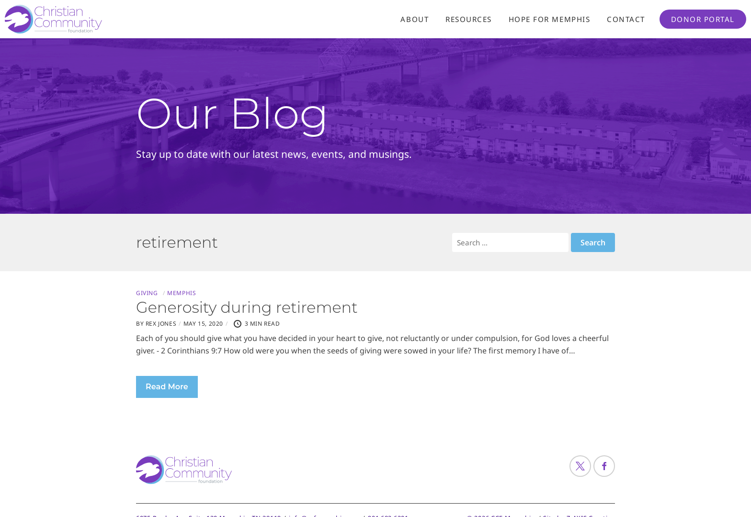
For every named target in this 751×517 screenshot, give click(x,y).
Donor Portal (703, 19)
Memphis (181, 293)
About (414, 19)
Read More (167, 386)
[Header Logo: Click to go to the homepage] (81, 19)
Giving (147, 293)
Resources (468, 19)
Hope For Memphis (549, 19)
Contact (626, 19)
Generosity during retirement (247, 307)
